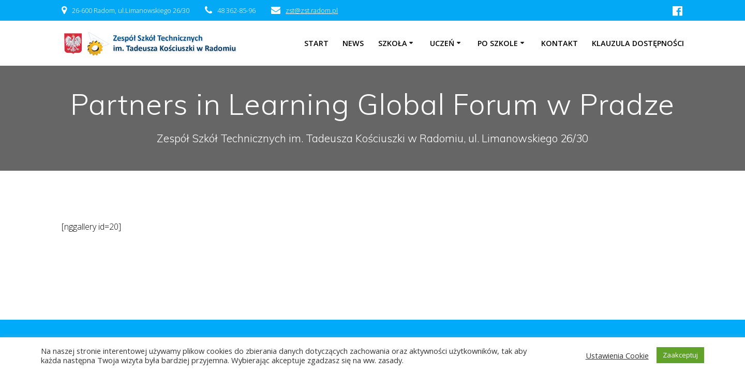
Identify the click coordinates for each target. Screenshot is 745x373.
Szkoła (392, 43)
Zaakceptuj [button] (680, 355)
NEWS (353, 43)
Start (316, 43)
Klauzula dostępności (638, 43)
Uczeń (442, 43)
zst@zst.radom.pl (312, 10)
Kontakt (559, 43)
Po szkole (498, 43)
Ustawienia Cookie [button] (617, 355)
